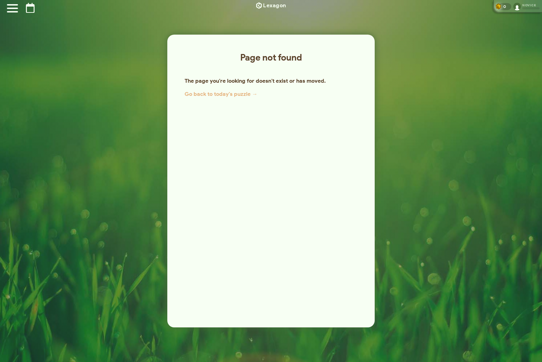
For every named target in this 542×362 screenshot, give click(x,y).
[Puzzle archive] (30, 8)
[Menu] (12, 8)
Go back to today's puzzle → (221, 94)
